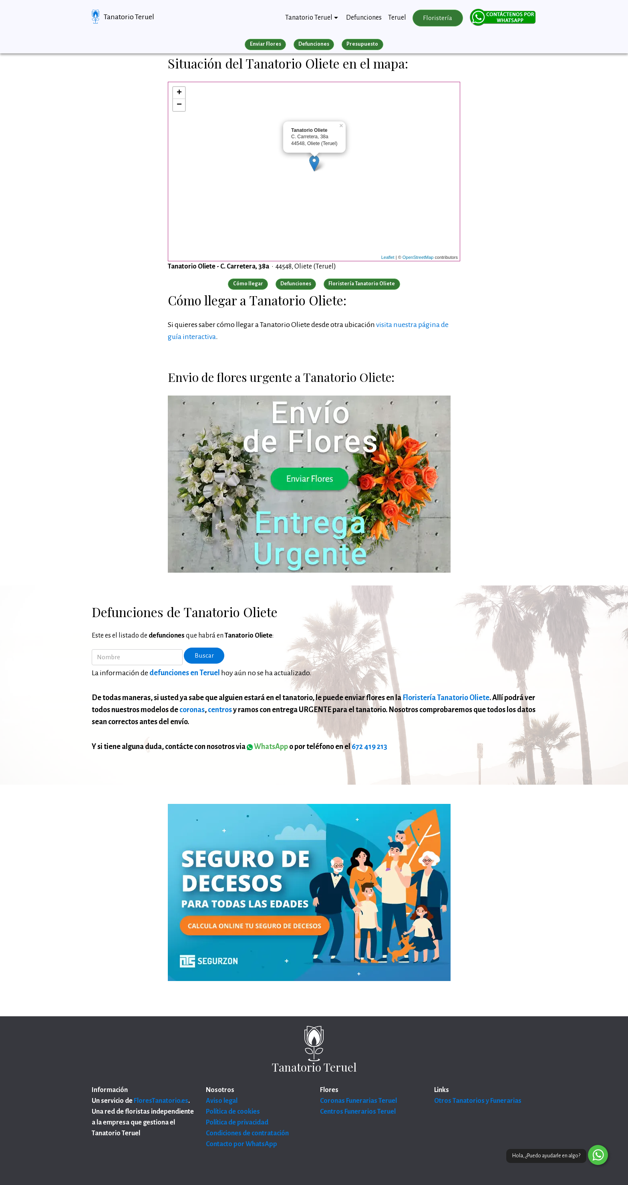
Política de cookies (233, 1111)
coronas (192, 710)
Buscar (204, 655)
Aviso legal (222, 1100)
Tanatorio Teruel (129, 17)
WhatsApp (267, 747)
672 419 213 (369, 747)
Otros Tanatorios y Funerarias (477, 1100)
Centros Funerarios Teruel (358, 1111)
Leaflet (388, 257)
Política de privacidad (237, 1122)
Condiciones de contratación (247, 1133)
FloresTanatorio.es (161, 1100)
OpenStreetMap (418, 257)
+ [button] (179, 93)
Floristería (437, 18)
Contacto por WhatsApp (241, 1144)
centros (220, 710)
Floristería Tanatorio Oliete (446, 698)
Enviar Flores (265, 44)
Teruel (397, 17)
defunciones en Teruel (184, 673)
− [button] (179, 105)
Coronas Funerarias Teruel (358, 1100)
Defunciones (364, 17)
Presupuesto (362, 44)
